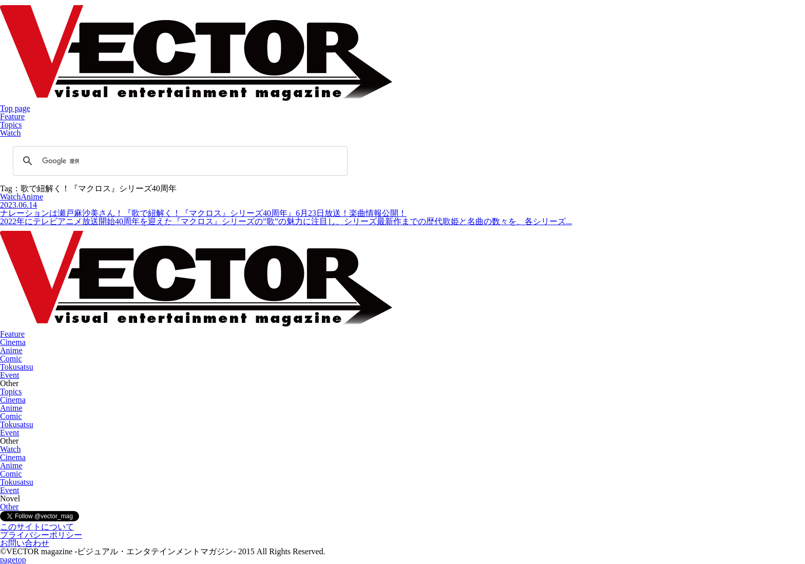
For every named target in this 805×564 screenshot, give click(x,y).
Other (9, 506)
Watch (10, 133)
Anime (11, 350)
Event (9, 375)
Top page (15, 108)
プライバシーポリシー (41, 535)
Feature (12, 116)
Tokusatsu (16, 366)
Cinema (13, 342)
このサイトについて (37, 526)
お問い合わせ (24, 543)
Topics (11, 124)
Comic (11, 358)
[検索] (178, 161)
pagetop (13, 559)
